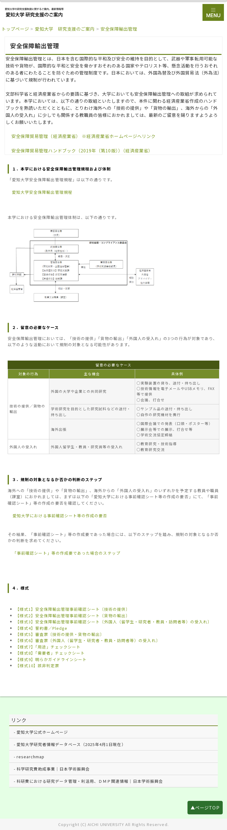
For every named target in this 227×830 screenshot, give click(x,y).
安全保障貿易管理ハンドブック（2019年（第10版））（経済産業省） (82, 150)
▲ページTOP (205, 807)
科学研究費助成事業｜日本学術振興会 (53, 769)
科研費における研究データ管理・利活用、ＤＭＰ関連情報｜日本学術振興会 (90, 781)
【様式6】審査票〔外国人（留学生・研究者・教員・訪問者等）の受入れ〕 (87, 640)
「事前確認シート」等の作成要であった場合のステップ (66, 553)
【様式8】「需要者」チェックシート (50, 653)
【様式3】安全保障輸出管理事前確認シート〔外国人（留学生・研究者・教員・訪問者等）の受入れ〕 (113, 622)
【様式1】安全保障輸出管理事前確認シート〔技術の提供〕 (72, 609)
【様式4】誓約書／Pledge (41, 628)
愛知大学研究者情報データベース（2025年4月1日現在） (71, 744)
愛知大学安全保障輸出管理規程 (42, 192)
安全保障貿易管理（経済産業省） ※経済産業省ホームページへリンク (83, 136)
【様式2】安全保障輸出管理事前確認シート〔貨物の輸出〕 (72, 615)
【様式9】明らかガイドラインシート (51, 659)
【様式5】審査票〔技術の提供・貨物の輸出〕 (59, 634)
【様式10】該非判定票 (37, 665)
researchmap (31, 756)
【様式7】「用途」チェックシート (48, 647)
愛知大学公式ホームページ (42, 732)
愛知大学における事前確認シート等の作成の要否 (60, 515)
